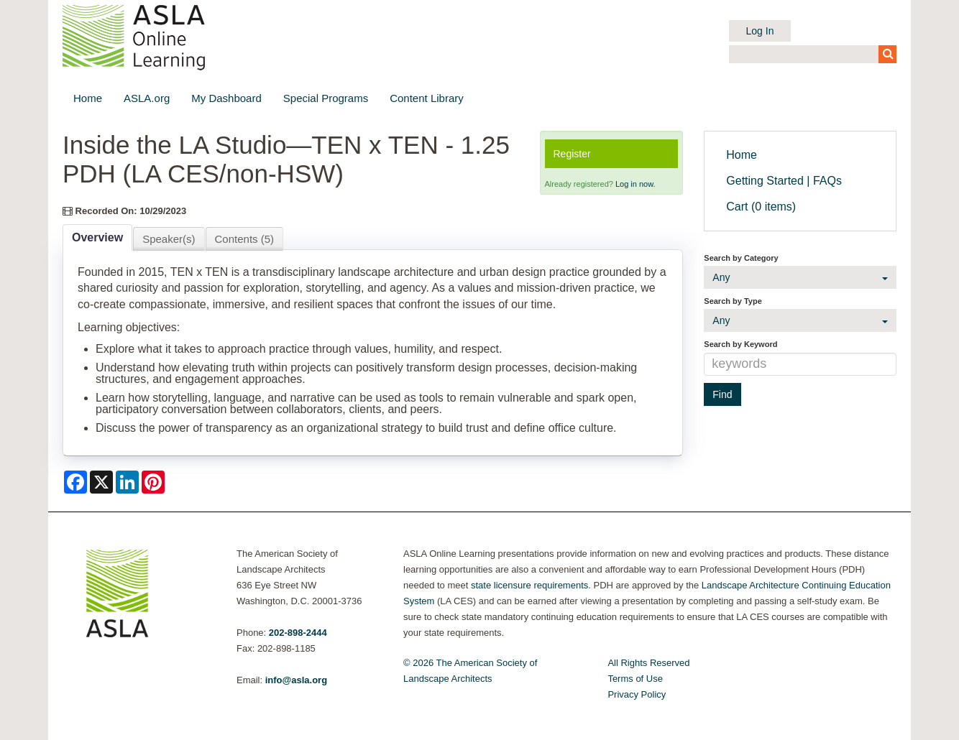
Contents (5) (245, 239)
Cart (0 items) (761, 206)
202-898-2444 (298, 632)
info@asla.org (296, 680)
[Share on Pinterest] (153, 482)
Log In (760, 31)
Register (572, 153)
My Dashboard (226, 98)
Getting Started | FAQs (784, 181)
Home (87, 98)
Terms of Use (635, 678)
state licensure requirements (529, 585)
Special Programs (325, 98)
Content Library (427, 98)
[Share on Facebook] (75, 482)
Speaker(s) (168, 239)
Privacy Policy (636, 694)
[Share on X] (101, 482)
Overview (97, 237)
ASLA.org (147, 98)
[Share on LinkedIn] (127, 482)
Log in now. (635, 184)
